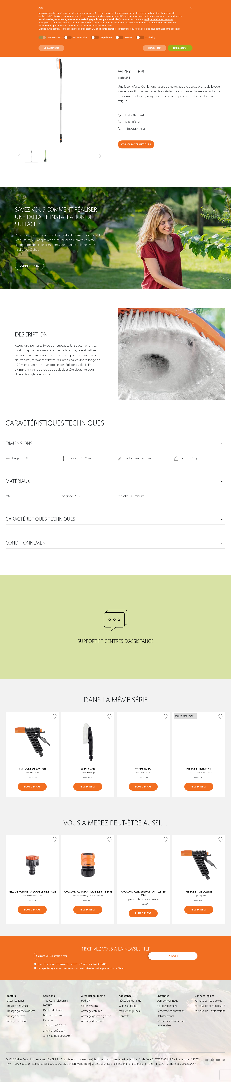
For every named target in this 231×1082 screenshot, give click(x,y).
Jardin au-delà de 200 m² (57, 1035)
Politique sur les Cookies (208, 1000)
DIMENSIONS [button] (19, 443)
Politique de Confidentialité (209, 1011)
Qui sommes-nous (167, 1000)
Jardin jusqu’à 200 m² (55, 1030)
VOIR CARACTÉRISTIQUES (136, 144)
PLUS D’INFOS (32, 786)
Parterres (48, 1020)
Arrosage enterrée (91, 1011)
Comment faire (29, 266)
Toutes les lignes (15, 1000)
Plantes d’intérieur (53, 1010)
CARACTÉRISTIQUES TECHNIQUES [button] (40, 519)
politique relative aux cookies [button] (158, 19)
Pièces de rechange (130, 1000)
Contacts (124, 1016)
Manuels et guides (129, 1011)
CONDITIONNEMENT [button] (27, 543)
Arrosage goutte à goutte (20, 1011)
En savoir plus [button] (51, 48)
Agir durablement (167, 1006)
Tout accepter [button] (180, 48)
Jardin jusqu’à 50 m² (54, 1025)
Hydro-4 (85, 1000)
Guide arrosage (127, 1006)
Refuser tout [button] (154, 48)
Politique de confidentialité (209, 1006)
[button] (100, 156)
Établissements (165, 1016)
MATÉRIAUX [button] (18, 481)
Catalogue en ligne (16, 1021)
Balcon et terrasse (53, 1015)
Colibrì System (89, 1006)
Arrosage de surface (17, 1006)
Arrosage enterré (15, 1016)
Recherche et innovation (170, 1011)
